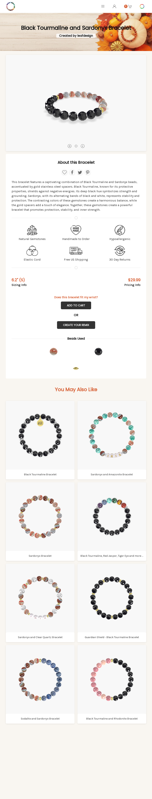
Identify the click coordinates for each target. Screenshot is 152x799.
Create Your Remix (76, 325)
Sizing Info (19, 285)
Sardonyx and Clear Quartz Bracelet (40, 637)
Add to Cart (76, 305)
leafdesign (85, 35)
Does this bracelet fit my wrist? (76, 297)
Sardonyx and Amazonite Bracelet (112, 474)
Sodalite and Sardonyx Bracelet (40, 718)
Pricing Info (132, 285)
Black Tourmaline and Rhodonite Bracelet (112, 718)
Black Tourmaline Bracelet (40, 474)
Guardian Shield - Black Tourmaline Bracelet (112, 637)
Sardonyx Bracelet (40, 555)
